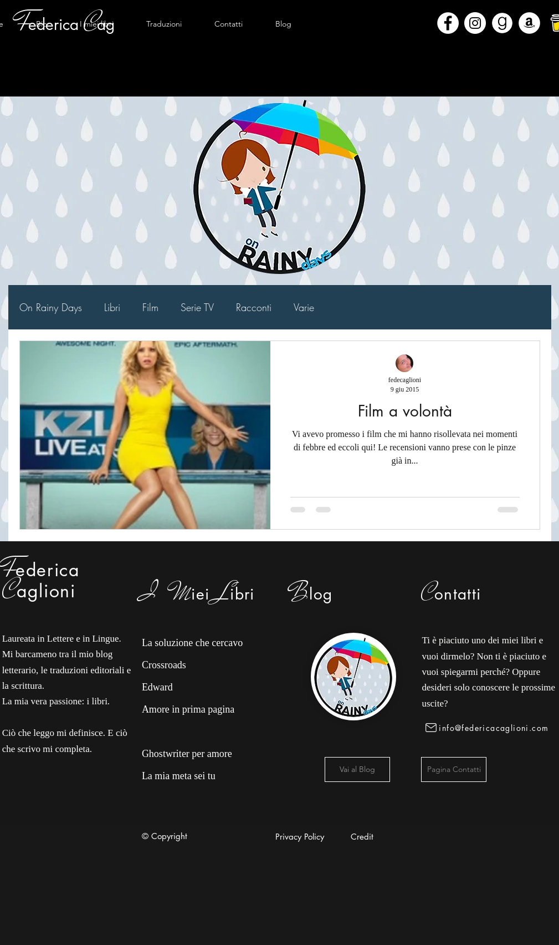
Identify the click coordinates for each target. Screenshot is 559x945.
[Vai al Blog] (357, 769)
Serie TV (197, 307)
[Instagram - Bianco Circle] (475, 23)
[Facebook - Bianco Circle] (448, 23)
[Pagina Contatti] (453, 769)
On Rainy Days (50, 307)
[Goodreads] (502, 23)
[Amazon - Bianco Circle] (529, 23)
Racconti (253, 307)
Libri (112, 307)
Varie (304, 307)
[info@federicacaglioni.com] (489, 728)
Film (150, 307)
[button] (97, 24)
